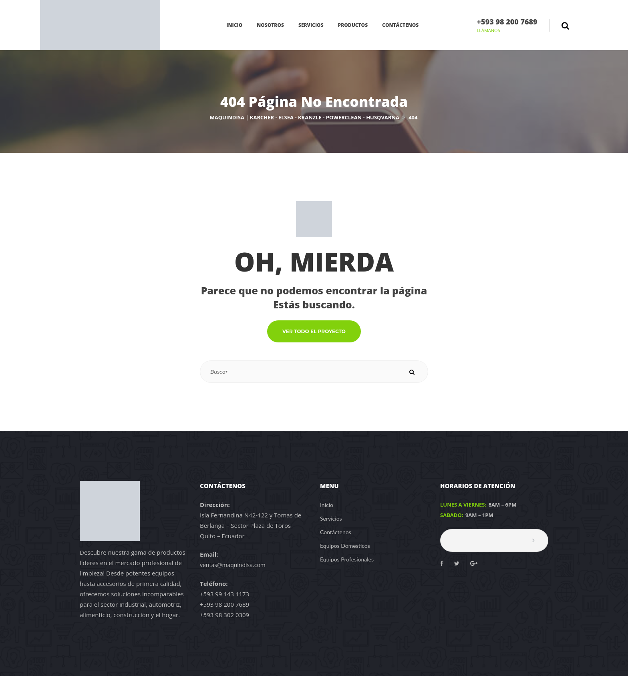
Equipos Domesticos (345, 545)
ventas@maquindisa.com (233, 565)
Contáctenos (335, 532)
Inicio (326, 504)
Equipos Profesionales (347, 559)
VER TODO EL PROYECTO (314, 331)
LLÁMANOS (488, 30)
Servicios (331, 518)
